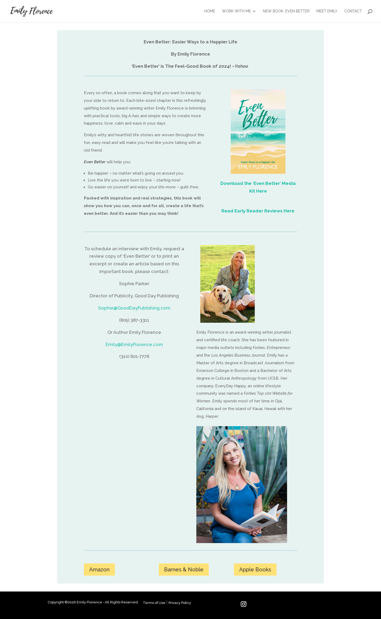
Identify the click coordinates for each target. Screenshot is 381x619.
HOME (209, 11)
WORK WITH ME (236, 11)
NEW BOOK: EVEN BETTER (286, 11)
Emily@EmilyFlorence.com (134, 344)
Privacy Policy (180, 603)
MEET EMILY (326, 11)
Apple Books (255, 569)
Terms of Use (154, 603)
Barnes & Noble (183, 569)
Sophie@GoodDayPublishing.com (134, 308)
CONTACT (353, 11)
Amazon (99, 569)
